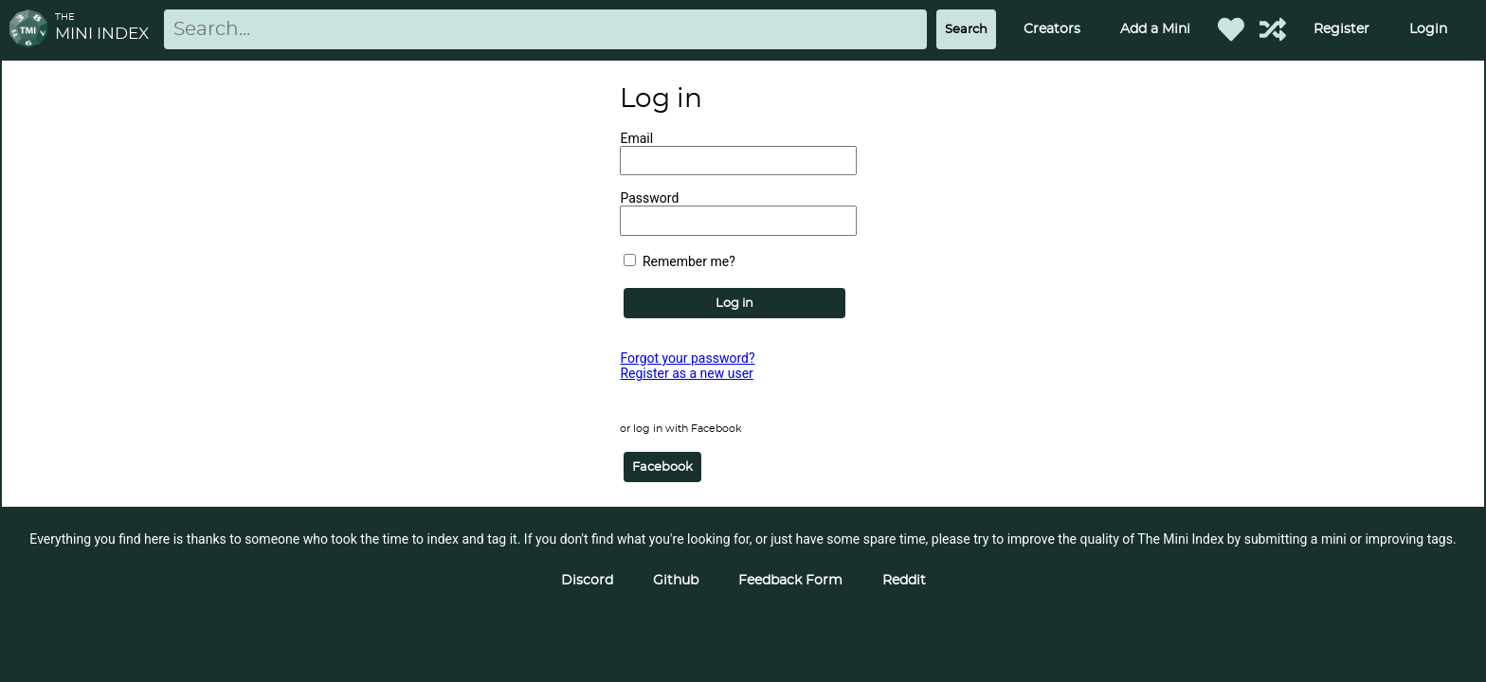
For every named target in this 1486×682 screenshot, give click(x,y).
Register (1341, 29)
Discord (587, 580)
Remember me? (679, 261)
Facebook (662, 467)
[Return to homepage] (32, 29)
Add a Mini (1155, 29)
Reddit (904, 580)
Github (675, 580)
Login (1428, 29)
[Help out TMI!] (1272, 29)
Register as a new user (686, 373)
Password (649, 198)
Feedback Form (790, 580)
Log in (734, 303)
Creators (1052, 29)
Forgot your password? (687, 358)
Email (636, 138)
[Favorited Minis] (1231, 29)
